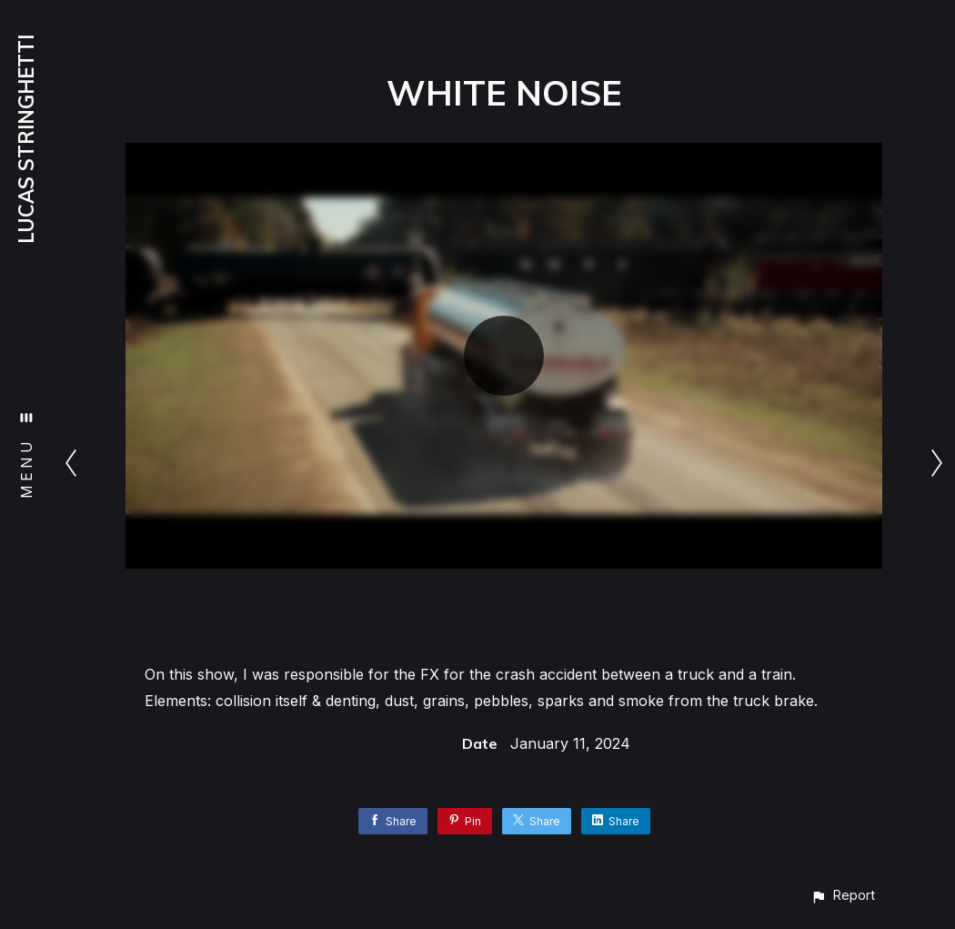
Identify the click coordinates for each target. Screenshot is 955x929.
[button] (842, 895)
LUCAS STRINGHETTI (26, 139)
